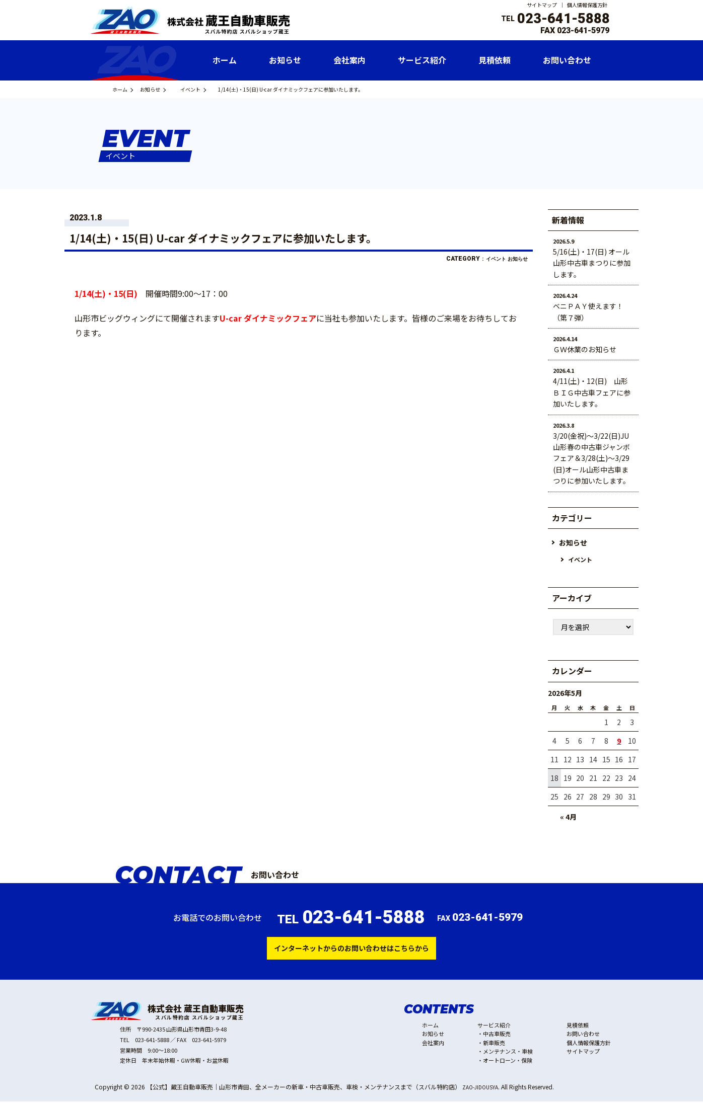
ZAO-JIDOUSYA (483, 1092)
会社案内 (433, 1048)
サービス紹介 (494, 1030)
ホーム (124, 89)
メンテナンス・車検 (508, 1057)
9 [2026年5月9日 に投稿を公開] (619, 742)
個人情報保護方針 (587, 5)
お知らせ (165, 89)
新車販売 (494, 1048)
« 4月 (568, 818)
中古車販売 (497, 1039)
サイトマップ (542, 5)
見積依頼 (578, 1030)
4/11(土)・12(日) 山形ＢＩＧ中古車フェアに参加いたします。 (591, 392)
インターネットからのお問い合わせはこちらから (351, 951)
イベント (210, 89)
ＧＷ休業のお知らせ (584, 349)
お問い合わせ (583, 1039)
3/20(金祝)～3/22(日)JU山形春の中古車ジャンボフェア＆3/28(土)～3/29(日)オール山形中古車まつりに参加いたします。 (591, 458)
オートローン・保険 (507, 1066)
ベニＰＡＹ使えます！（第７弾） (588, 311)
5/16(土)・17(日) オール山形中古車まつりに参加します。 (591, 263)
